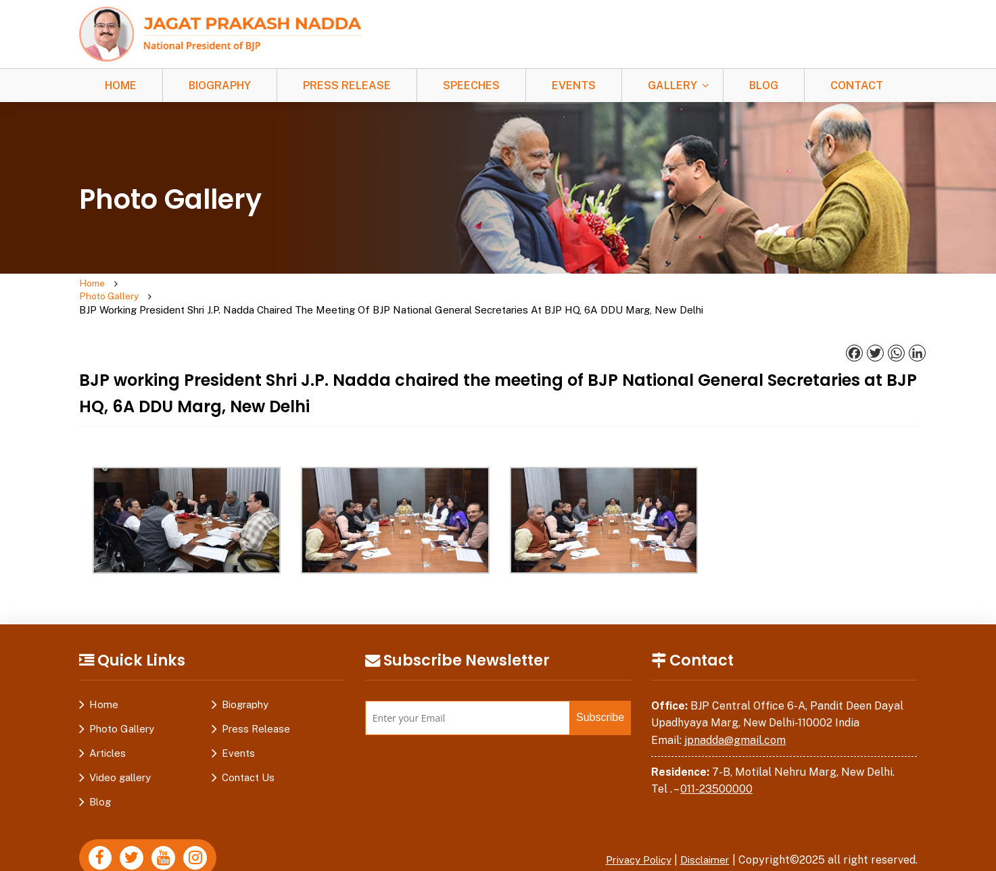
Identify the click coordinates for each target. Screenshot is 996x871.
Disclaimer (702, 834)
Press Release (347, 85)
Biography (220, 85)
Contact (856, 85)
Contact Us (248, 751)
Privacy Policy (630, 834)
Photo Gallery (160, 284)
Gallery (672, 85)
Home (121, 85)
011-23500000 (716, 763)
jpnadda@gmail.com (735, 714)
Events (574, 85)
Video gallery (120, 751)
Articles (107, 727)
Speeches (471, 85)
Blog (763, 85)
